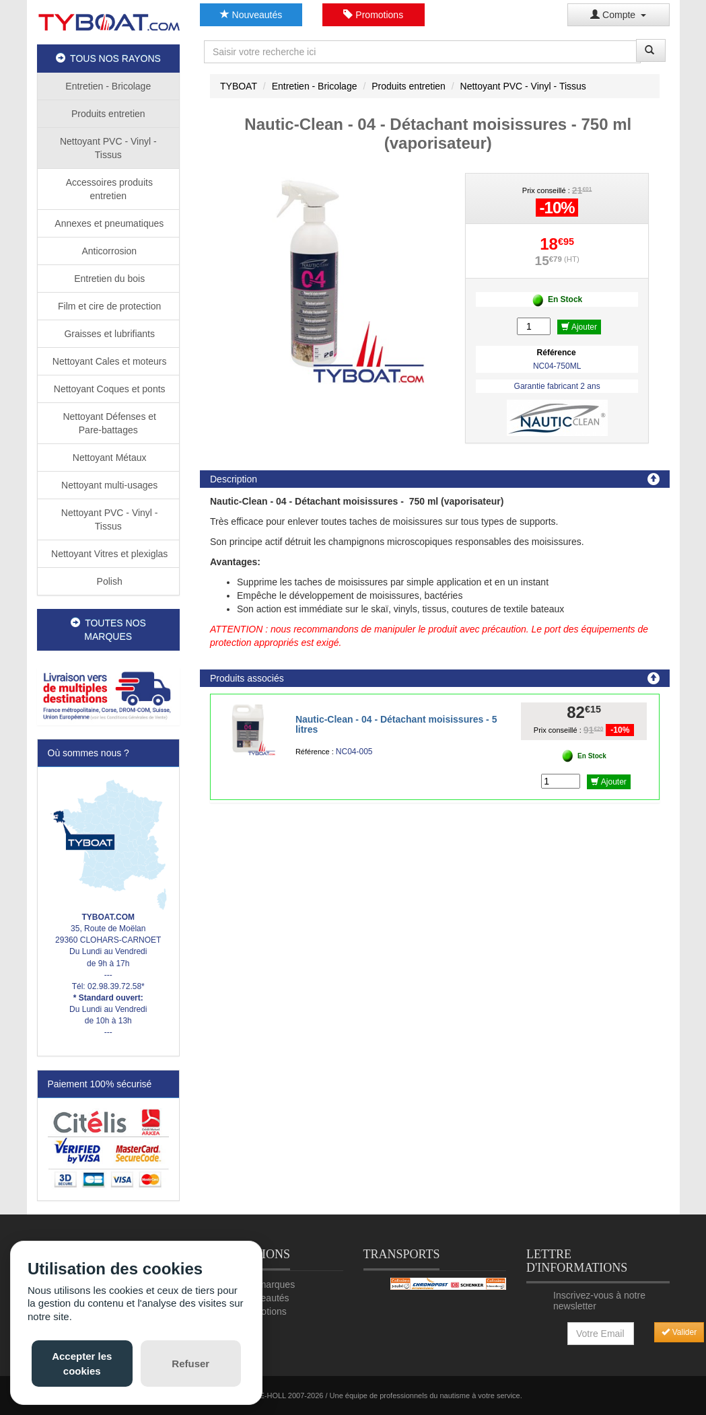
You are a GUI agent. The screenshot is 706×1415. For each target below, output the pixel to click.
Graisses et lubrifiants (108, 333)
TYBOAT (238, 86)
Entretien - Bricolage (108, 86)
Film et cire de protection (108, 306)
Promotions (373, 14)
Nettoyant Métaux (108, 457)
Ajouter (579, 327)
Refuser (190, 1363)
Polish (108, 581)
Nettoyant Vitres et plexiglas (108, 553)
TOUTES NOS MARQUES (108, 630)
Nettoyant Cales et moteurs (108, 361)
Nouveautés (251, 14)
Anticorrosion (108, 251)
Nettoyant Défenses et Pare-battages (108, 423)
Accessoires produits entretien (108, 189)
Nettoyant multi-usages (108, 485)
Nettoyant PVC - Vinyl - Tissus (108, 148)
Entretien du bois (108, 278)
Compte (618, 14)
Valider (679, 1332)
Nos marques (267, 1284)
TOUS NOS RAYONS (108, 58)
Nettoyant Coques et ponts (108, 389)
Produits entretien (108, 113)
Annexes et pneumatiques (108, 223)
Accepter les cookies (82, 1363)
